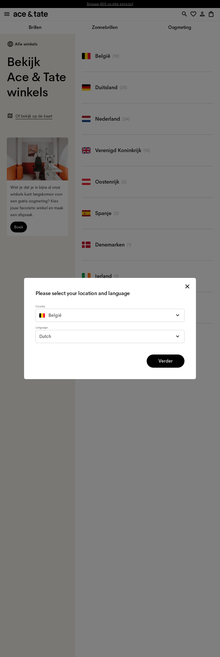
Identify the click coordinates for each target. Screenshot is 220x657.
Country (40, 306)
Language (42, 327)
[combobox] (110, 315)
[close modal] (187, 286)
